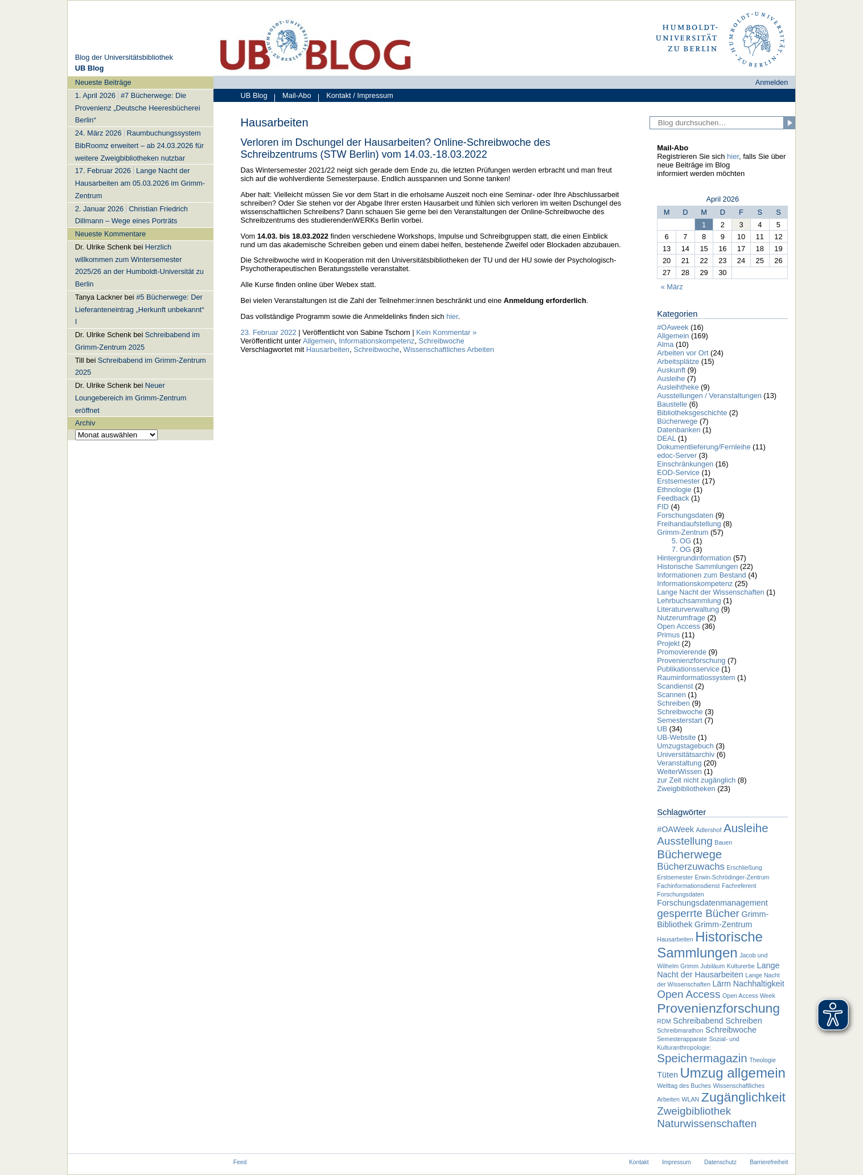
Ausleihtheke (677, 387)
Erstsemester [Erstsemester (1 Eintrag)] (675, 877)
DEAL (666, 438)
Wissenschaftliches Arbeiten (449, 349)
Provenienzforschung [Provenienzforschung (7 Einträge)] (718, 1008)
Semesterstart (679, 720)
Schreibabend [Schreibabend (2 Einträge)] (698, 1020)
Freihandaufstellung (689, 523)
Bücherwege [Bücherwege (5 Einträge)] (689, 854)
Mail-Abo (292, 96)
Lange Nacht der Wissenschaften (711, 592)
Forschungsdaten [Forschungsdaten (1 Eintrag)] (680, 894)
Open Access (678, 626)
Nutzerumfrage (681, 617)
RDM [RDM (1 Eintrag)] (664, 1021)
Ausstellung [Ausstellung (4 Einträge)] (685, 841)
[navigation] (140, 258)
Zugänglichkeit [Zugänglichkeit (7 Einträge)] (743, 1097)
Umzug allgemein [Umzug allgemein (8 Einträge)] (732, 1072)
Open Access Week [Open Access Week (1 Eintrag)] (748, 995)
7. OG (681, 549)
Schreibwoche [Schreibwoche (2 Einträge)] (731, 1029)
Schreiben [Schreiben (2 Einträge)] (743, 1020)
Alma (665, 344)
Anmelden (771, 82)
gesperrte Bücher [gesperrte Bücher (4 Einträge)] (698, 913)
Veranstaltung (679, 763)
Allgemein (319, 341)
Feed (239, 1162)
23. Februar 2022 (269, 332)
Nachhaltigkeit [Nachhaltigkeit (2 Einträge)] (758, 983)
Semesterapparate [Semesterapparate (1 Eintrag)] (682, 1038)
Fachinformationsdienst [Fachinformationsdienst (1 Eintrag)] (688, 885)
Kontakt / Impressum (355, 96)
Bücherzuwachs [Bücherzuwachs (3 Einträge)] (691, 866)
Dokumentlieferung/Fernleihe (703, 447)
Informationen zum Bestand (701, 575)
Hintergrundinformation (694, 558)
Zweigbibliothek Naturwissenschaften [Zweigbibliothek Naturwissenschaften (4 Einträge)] (707, 1117)
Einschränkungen (685, 464)
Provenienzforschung (691, 660)
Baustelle (672, 404)
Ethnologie (674, 489)
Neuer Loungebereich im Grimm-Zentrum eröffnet (131, 398)
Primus (668, 635)
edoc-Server (677, 455)
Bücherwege (677, 421)
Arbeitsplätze (678, 361)
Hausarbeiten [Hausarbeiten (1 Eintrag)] (675, 939)
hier (452, 316)
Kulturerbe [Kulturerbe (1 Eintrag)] (741, 966)
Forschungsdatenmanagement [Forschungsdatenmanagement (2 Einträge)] (712, 902)
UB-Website (676, 737)
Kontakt (639, 1162)
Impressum (676, 1162)
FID (663, 506)
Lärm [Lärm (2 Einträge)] (721, 983)
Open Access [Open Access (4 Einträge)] (688, 994)
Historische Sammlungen (697, 566)
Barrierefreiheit (769, 1162)
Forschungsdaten (685, 515)
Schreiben (673, 703)
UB (662, 728)
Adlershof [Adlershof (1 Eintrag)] (708, 829)
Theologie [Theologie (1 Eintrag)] (762, 1060)
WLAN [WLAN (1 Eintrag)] (691, 1099)
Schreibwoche (441, 341)
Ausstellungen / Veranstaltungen (709, 395)
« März (672, 287)
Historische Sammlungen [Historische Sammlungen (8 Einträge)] (710, 944)
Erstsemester (678, 481)
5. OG (681, 541)
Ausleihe (671, 378)
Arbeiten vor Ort (682, 353)
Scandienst (675, 686)
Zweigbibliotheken (686, 788)
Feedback (673, 498)
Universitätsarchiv (685, 754)
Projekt (668, 643)
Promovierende (681, 652)
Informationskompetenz (376, 341)
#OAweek (672, 327)
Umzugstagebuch (685, 746)
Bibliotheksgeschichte (692, 412)
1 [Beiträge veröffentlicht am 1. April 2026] (704, 224)
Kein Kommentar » (446, 332)
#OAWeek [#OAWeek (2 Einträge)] (675, 829)
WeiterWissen (679, 771)
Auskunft (671, 370)
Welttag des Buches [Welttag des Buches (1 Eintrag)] (684, 1085)
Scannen (671, 694)
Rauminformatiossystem (696, 677)
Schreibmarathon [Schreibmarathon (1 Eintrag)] (680, 1030)
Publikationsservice (688, 669)
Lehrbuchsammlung (689, 600)
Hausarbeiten (328, 349)
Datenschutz (720, 1162)
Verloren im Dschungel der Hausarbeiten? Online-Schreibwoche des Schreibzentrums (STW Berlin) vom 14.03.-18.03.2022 (395, 148)
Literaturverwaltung (688, 609)
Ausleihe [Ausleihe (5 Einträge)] (746, 827)
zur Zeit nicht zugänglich (696, 780)
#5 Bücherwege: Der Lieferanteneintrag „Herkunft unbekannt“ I (139, 309)
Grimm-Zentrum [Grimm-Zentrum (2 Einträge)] (723, 924)
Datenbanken (678, 429)
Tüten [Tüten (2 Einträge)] (667, 1074)
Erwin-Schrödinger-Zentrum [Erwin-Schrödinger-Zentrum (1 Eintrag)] (732, 877)
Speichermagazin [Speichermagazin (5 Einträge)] (702, 1058)
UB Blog (254, 95)
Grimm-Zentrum (682, 532)
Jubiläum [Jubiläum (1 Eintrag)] (713, 966)
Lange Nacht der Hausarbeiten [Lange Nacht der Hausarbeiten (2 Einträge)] (718, 970)
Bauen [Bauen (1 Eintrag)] (723, 842)
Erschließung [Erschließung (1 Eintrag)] (744, 867)
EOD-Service (678, 472)
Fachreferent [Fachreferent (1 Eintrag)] (739, 885)
